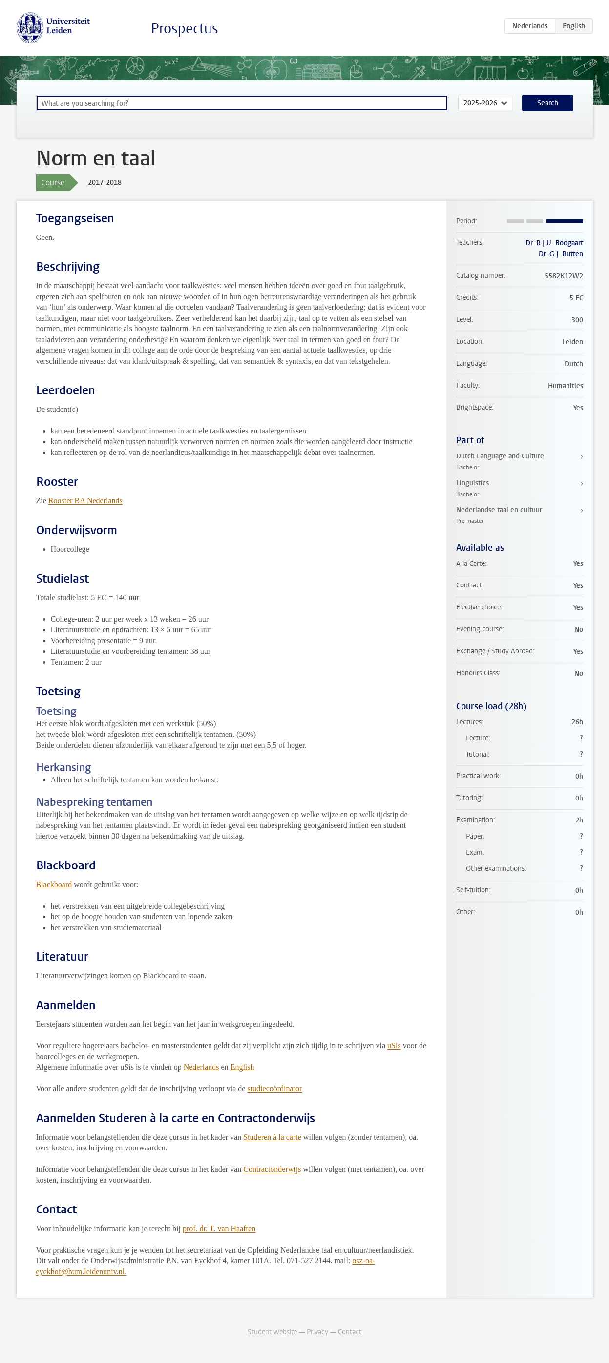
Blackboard (54, 884)
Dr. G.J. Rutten (561, 254)
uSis (394, 1045)
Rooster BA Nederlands (85, 501)
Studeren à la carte (272, 1137)
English (242, 1067)
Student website (272, 1332)
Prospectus (184, 29)
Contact (349, 1332)
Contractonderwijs (272, 1169)
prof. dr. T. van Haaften (219, 1228)
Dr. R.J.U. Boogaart (554, 243)
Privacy (317, 1332)
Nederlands (201, 1067)
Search (547, 103)
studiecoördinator (274, 1088)
